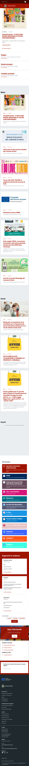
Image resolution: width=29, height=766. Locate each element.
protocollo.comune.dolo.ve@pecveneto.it (9, 748)
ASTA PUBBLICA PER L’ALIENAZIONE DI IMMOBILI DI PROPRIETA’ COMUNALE (14, 358)
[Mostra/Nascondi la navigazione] (1, 5)
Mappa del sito (4, 758)
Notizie (4, 113)
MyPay (3, 697)
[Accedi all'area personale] (25, 1)
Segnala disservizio (5, 715)
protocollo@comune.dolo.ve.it (7, 744)
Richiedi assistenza (5, 714)
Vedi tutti (14, 621)
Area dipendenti (5, 700)
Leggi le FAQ (4, 721)
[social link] (2, 753)
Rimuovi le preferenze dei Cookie (7, 761)
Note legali (4, 723)
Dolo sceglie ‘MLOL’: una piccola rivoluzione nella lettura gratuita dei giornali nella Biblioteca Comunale (14, 244)
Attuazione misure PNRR (11, 212)
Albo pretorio (4, 707)
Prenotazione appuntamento (7, 693)
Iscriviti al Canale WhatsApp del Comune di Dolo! (14, 279)
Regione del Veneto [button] (4, 1)
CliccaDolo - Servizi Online (7, 695)
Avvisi (4, 319)
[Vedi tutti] (7, 49)
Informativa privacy (5, 717)
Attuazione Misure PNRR (6, 709)
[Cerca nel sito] (26, 5)
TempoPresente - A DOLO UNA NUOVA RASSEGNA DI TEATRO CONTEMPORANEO (13, 117)
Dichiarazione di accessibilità (7, 719)
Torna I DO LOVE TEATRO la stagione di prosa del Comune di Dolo (14, 182)
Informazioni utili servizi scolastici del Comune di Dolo (15, 150)
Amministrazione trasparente (7, 705)
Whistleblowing (5, 699)
